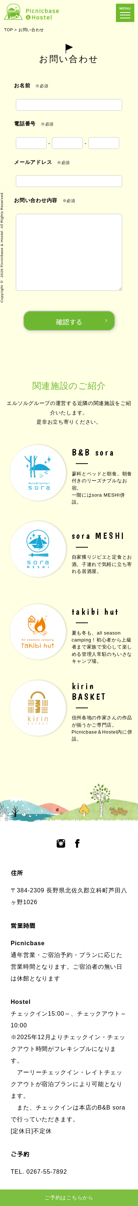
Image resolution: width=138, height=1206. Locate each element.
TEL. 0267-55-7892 (39, 1172)
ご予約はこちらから (69, 1197)
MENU (125, 12)
